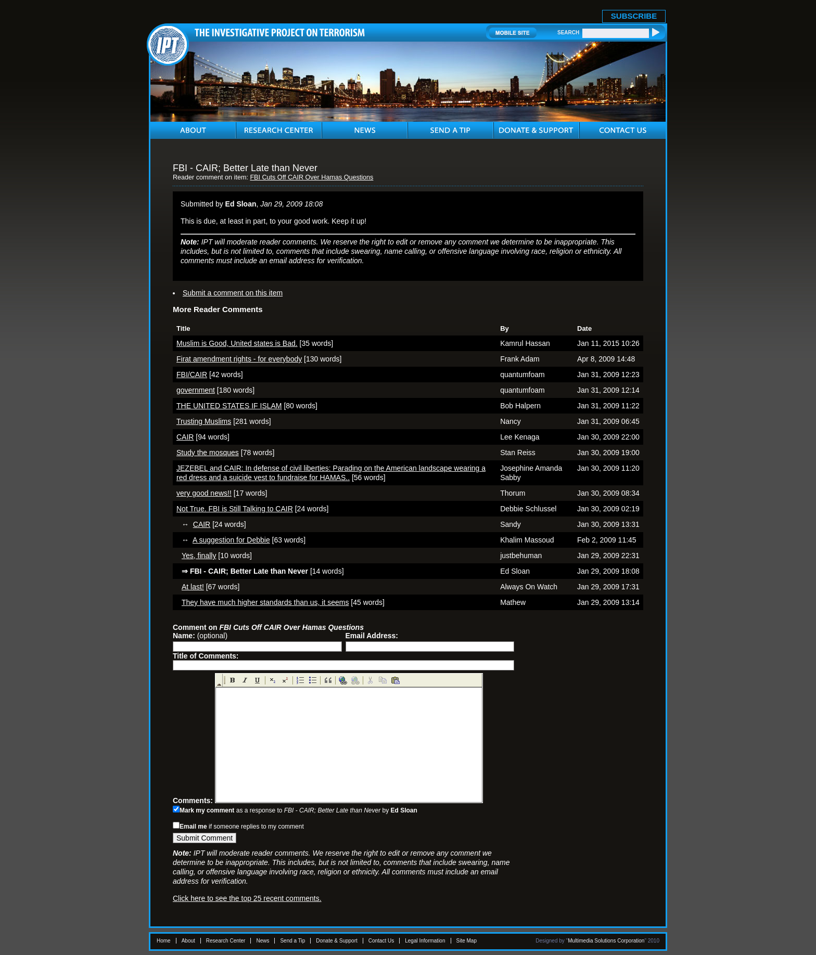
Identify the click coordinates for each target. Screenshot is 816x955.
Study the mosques (207, 452)
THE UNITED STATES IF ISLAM (229, 406)
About (188, 941)
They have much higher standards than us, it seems (265, 602)
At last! (193, 587)
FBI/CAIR (191, 374)
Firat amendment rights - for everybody (239, 359)
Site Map (466, 941)
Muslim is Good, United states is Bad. (237, 343)
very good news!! (204, 493)
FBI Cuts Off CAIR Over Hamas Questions (311, 177)
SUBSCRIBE (634, 15)
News (262, 941)
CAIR (185, 437)
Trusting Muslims (203, 421)
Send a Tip (292, 941)
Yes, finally (199, 555)
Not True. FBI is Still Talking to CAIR (234, 509)
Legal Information (425, 941)
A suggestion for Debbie (231, 540)
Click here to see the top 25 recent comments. (247, 898)
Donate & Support (337, 941)
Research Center (226, 941)
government (195, 390)
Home (164, 941)
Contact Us (381, 941)
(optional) (200, 635)
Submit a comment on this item (233, 293)
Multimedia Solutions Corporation (606, 941)
